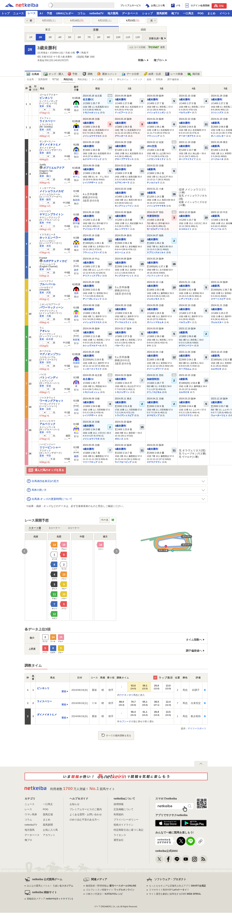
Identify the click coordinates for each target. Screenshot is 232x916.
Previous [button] (24, 551)
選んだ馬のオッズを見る (46, 470)
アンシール (216, 229)
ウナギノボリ (126, 695)
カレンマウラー (122, 229)
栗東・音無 (45, 106)
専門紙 (55, 79)
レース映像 (174, 74)
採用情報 (119, 804)
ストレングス (217, 112)
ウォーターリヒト (219, 415)
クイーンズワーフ (155, 369)
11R (128, 37)
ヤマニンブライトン (51, 214)
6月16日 (76, 20)
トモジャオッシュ (91, 112)
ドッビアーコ (121, 112)
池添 (76, 293)
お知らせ (74, 804)
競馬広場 (48, 814)
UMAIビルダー (65, 13)
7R (89, 37)
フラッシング (153, 136)
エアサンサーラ (122, 182)
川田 (76, 410)
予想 (49, 13)
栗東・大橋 (45, 316)
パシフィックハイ (155, 275)
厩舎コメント (107, 74)
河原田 (76, 363)
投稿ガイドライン (123, 824)
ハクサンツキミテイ (156, 159)
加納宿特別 (153, 379)
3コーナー (54, 528)
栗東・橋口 (45, 176)
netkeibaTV (96, 13)
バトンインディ (48, 377)
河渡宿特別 (153, 216)
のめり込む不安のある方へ (84, 819)
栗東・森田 (45, 153)
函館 (143, 29)
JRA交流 (152, 146)
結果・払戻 (152, 74)
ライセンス (120, 835)
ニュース (18, 13)
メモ (110, 79)
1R (30, 37)
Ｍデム (76, 176)
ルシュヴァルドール (92, 345)
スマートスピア (218, 299)
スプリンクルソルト (156, 252)
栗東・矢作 (45, 269)
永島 (76, 106)
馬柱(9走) (82, 79)
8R (98, 37)
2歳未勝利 (184, 146)
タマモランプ (153, 415)
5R (69, 37)
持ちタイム (122, 79)
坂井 (76, 270)
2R (40, 37)
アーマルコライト (123, 322)
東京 (48, 29)
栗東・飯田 (45, 199)
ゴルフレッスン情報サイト (110, 889)
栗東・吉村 (45, 409)
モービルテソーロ (155, 229)
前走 (64, 691)
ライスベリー (47, 121)
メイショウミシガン (156, 112)
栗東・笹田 (45, 362)
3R (50, 37)
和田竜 (76, 339)
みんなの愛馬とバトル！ (50, 885)
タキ (149, 345)
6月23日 (132, 20)
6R (79, 37)
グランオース (121, 136)
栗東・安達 (45, 386)
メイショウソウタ (91, 439)
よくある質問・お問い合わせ (86, 814)
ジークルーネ (217, 159)
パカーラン (120, 345)
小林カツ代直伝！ (104, 894)
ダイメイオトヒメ (50, 144)
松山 (76, 433)
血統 (149, 79)
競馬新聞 (162, 13)
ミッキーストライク (92, 369)
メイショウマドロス (92, 136)
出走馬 (30, 79)
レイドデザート (90, 182)
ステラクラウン (186, 415)
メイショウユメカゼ (51, 191)
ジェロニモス (153, 299)
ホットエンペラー (50, 237)
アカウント (49, 835)
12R (137, 37)
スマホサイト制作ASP (169, 889)
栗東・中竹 (45, 432)
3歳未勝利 (120, 99)
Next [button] (116, 551)
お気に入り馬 (50, 829)
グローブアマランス (124, 159)
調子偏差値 (173, 79)
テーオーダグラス (187, 136)
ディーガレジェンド (92, 299)
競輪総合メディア (50, 898)
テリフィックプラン (92, 275)
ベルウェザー (185, 112)
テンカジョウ (153, 182)
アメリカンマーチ (91, 229)
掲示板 (193, 74)
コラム (81, 13)
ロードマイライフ (187, 159)
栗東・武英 (45, 292)
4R (60, 37)
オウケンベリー (186, 345)
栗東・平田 (45, 455)
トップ (6, 13)
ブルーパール (47, 284)
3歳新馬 (215, 122)
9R (108, 37)
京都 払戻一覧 (156, 38)
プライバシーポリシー (126, 819)
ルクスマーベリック (92, 159)
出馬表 (32, 74)
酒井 (76, 316)
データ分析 (130, 74)
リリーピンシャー (50, 447)
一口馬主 (188, 13)
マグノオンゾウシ (50, 354)
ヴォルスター (217, 322)
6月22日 (104, 20)
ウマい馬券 (31, 814)
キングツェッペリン (124, 206)
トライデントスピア (124, 415)
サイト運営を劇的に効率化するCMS (175, 894)
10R (118, 37)
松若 (76, 130)
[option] (70, 577)
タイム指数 (97, 79)
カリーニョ (120, 252)
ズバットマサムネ (155, 322)
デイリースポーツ (197, 728)
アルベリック (47, 423)
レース (32, 13)
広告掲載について (123, 809)
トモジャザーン (122, 392)
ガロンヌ (119, 439)
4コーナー (73, 528)
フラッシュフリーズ (92, 252)
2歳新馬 (215, 146)
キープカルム (185, 369)
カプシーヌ (125, 721)
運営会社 (119, 840)
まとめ (211, 13)
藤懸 (76, 456)
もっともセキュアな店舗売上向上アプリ (177, 885)
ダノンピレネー (218, 136)
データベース (130, 13)
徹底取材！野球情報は (111, 885)
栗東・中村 (45, 222)
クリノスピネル (154, 392)
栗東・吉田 (45, 129)
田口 (76, 153)
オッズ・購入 (53, 74)
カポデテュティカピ (53, 261)
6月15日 (48, 20)
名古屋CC (88, 99)
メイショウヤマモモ (156, 206)
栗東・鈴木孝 (46, 339)
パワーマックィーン (51, 307)
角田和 (76, 200)
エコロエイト (185, 229)
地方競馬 (113, 13)
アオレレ (44, 330)
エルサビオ (216, 369)
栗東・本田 (45, 246)
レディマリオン (186, 299)
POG (201, 13)
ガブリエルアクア (51, 167)
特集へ (142, 60)
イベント (224, 13)
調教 (88, 74)
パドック (137, 79)
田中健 (76, 223)
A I (41, 13)
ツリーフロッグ (90, 462)
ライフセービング (123, 462)
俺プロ (175, 13)
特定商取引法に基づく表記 (128, 829)
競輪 (219, 5)
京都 (95, 29)
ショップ (147, 13)
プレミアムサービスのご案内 (86, 809)
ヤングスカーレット (124, 275)
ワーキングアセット (51, 400)
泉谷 (76, 246)
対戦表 (159, 79)
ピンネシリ (46, 97)
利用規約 (119, 814)
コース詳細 (137, 47)
